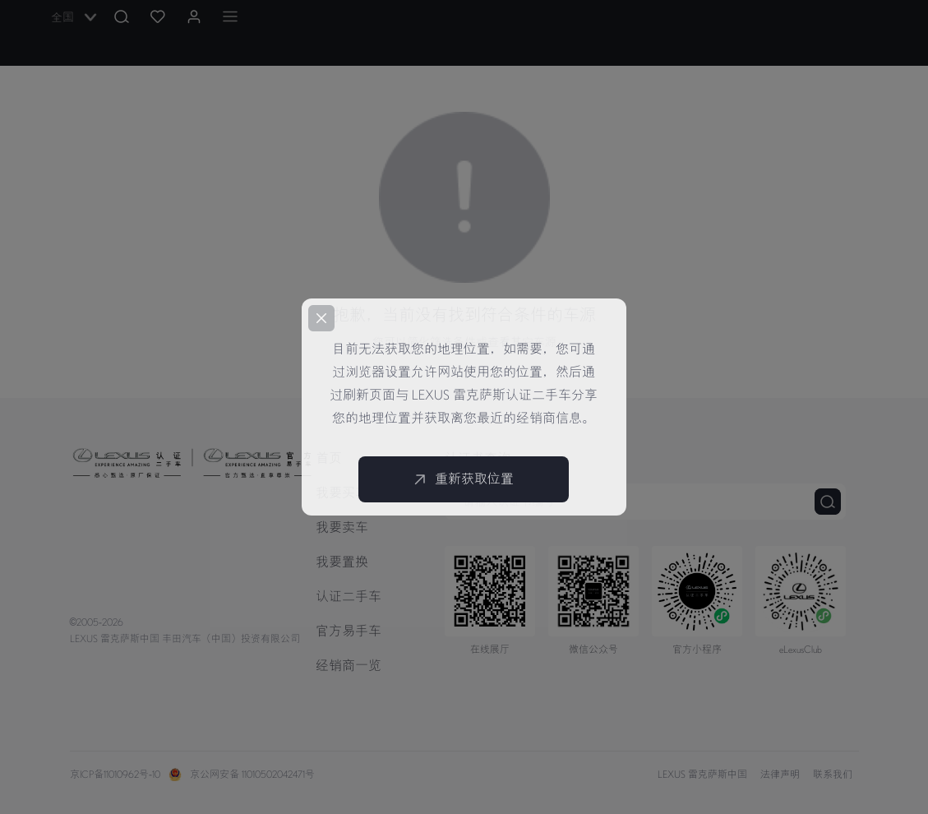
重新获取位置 (463, 479)
